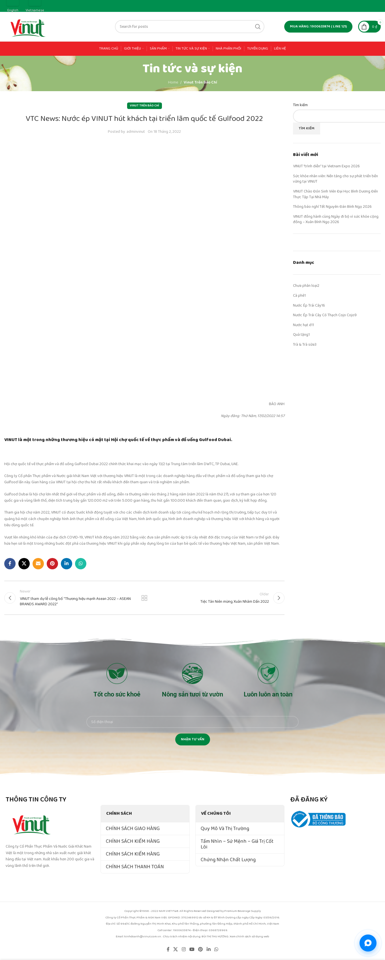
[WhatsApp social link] (80, 563)
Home (173, 82)
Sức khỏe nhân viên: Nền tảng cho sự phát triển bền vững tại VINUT (335, 179)
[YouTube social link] (191, 949)
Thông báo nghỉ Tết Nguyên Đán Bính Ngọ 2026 (332, 207)
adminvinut (136, 132)
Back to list (144, 598)
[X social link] (24, 563)
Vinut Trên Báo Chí (200, 82)
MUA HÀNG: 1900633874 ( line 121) (318, 26)
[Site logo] (28, 26)
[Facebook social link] (10, 563)
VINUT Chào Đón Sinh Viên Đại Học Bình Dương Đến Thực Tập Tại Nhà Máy (335, 194)
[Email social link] (38, 563)
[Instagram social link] (183, 949)
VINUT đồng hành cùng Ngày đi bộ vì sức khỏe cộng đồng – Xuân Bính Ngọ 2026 (335, 219)
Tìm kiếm (300, 105)
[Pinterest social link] (52, 563)
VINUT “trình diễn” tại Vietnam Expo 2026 (326, 166)
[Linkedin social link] (66, 563)
